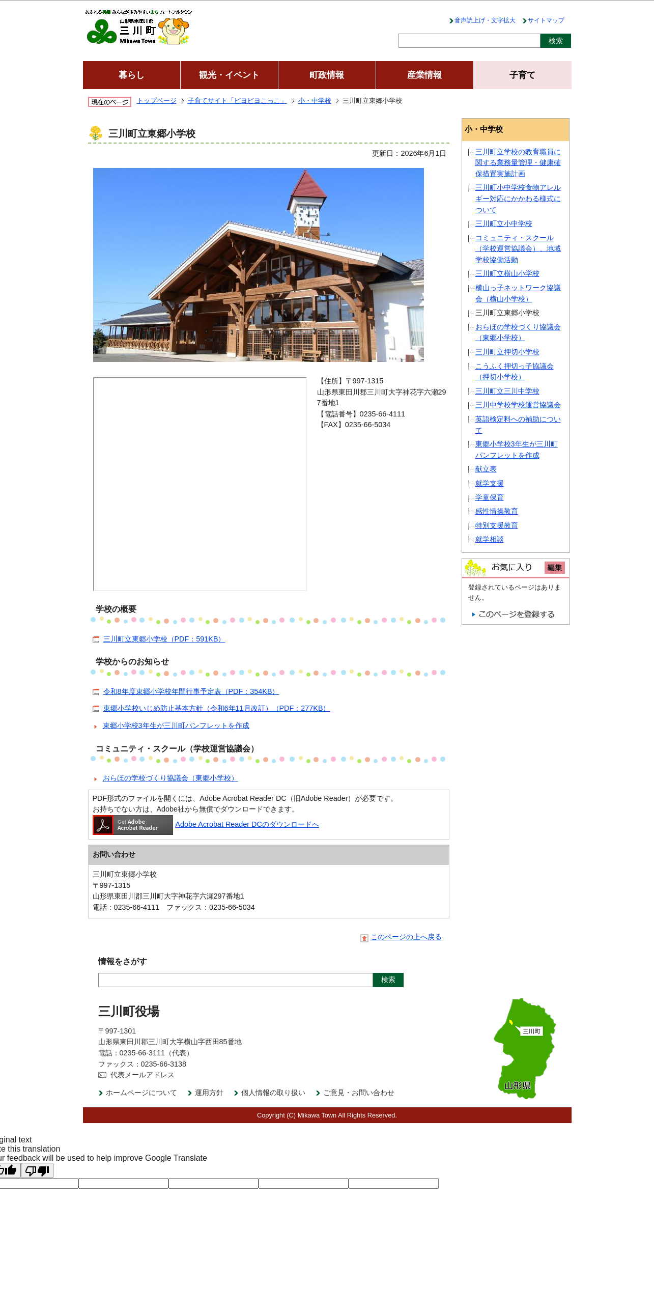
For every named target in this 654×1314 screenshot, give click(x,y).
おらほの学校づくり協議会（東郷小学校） (170, 778)
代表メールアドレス (142, 1075)
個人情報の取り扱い (273, 1092)
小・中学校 (314, 100)
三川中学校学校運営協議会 (518, 405)
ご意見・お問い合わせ (358, 1092)
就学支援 (489, 483)
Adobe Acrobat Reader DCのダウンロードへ (206, 824)
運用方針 (209, 1092)
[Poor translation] (37, 1170)
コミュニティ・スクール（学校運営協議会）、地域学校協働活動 (518, 249)
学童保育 (489, 497)
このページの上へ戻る (406, 937)
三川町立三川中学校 (507, 391)
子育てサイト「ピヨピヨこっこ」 (237, 100)
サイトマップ (546, 20)
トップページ (157, 100)
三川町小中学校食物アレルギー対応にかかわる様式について (518, 198)
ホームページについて (141, 1092)
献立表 (486, 469)
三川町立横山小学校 (507, 273)
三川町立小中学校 (503, 223)
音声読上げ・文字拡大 (485, 20)
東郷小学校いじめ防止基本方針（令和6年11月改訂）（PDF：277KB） (216, 708)
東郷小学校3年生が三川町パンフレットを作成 (176, 725)
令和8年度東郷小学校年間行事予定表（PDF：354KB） (191, 691)
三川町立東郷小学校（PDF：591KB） (164, 639)
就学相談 (489, 539)
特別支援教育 (496, 525)
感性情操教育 (496, 511)
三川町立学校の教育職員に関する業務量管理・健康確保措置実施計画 (518, 163)
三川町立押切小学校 (507, 352)
